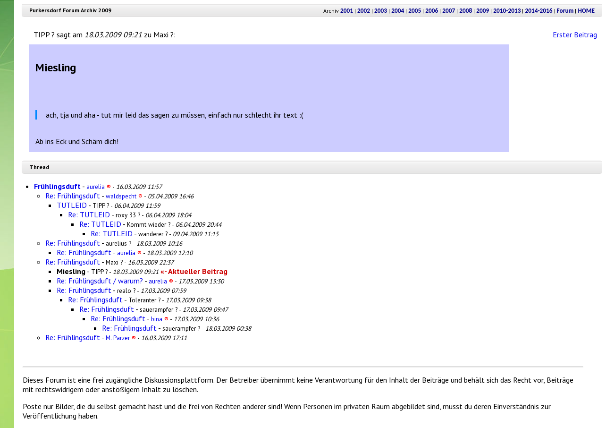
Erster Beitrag (575, 34)
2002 (363, 11)
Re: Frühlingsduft (72, 195)
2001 (346, 11)
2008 (465, 11)
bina (159, 319)
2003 (380, 11)
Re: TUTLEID (89, 214)
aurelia (98, 186)
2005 (414, 11)
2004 (397, 11)
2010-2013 (507, 11)
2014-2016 (538, 11)
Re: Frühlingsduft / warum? (100, 280)
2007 (448, 11)
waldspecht (124, 196)
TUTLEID (72, 205)
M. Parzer (121, 338)
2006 (431, 11)
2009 (482, 11)
